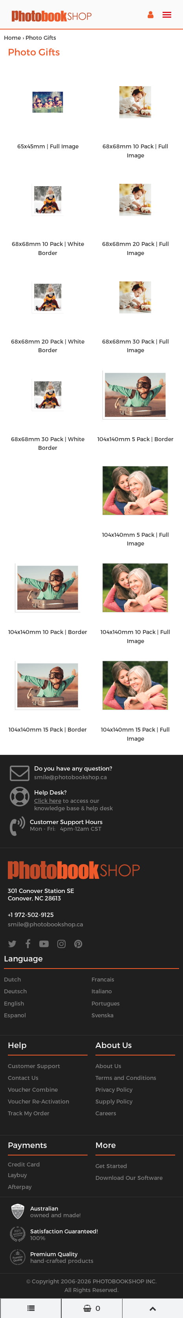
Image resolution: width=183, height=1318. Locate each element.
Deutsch (15, 991)
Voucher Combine (33, 1089)
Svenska (102, 1015)
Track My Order (28, 1113)
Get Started (111, 1166)
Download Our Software (129, 1177)
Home (12, 37)
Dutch (12, 979)
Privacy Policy (113, 1089)
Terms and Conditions (125, 1077)
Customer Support (34, 1066)
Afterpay (19, 1186)
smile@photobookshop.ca (70, 777)
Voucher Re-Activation (38, 1101)
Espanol (15, 1015)
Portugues (106, 1003)
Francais (103, 979)
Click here (47, 800)
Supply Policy (113, 1101)
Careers (105, 1113)
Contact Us (23, 1077)
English (14, 1003)
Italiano (102, 991)
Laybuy (17, 1175)
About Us (108, 1066)
